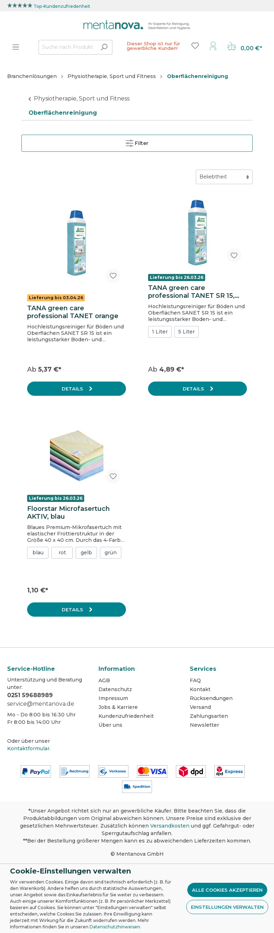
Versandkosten (169, 826)
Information (116, 668)
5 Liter (186, 331)
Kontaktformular (28, 748)
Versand (200, 707)
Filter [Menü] (137, 141)
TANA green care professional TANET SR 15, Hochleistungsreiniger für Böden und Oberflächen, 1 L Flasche (194, 292)
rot (62, 552)
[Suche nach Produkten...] (67, 47)
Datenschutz (115, 689)
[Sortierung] (224, 177)
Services (203, 668)
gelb (86, 552)
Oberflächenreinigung (63, 112)
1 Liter (160, 331)
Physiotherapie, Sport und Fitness (82, 98)
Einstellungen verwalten (227, 907)
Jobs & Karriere (118, 707)
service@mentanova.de (40, 703)
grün (111, 552)
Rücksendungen (211, 698)
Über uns (110, 725)
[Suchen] (104, 47)
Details (73, 389)
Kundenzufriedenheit (126, 716)
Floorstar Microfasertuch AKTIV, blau (68, 512)
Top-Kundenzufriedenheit (62, 6)
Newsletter (204, 725)
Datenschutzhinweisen (115, 926)
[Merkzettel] (195, 45)
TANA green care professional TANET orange (72, 312)
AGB (104, 680)
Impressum (113, 698)
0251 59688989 (30, 695)
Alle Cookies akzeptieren (227, 890)
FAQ (195, 680)
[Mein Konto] (213, 45)
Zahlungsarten (209, 716)
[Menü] (15, 47)
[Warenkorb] (244, 47)
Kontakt (200, 689)
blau (38, 552)
